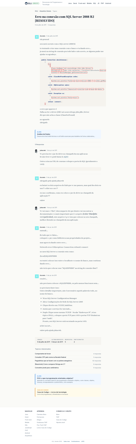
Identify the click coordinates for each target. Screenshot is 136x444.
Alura (57, 414)
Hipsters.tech (60, 422)
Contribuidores (75, 441)
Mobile (89, 3)
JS (98, 3)
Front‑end (81, 3)
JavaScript (28, 428)
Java (70, 3)
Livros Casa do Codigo (44, 428)
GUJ (36, 11)
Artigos (39, 420)
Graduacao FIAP (42, 422)
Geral (75, 3)
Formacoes (40, 417)
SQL (94, 3)
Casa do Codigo (61, 420)
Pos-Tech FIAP (42, 425)
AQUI (66, 156)
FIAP (57, 417)
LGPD (82, 441)
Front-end (28, 420)
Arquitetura (28, 436)
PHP (102, 3)
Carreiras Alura (41, 414)
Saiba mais (67, 441)
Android (108, 3)
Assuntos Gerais (45, 11)
